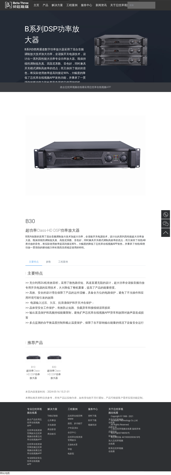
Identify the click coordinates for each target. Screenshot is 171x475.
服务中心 (93, 409)
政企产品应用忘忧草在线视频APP (34, 422)
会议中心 (72, 432)
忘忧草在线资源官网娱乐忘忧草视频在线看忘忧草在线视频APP (34, 435)
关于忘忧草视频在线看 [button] (124, 5)
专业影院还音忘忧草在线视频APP (34, 461)
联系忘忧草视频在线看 (115, 450)
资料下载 (92, 416)
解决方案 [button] (57, 5)
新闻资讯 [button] (101, 5)
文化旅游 (52, 425)
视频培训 (92, 425)
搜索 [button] (141, 5)
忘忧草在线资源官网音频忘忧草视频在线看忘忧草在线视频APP (34, 449)
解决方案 (52, 409)
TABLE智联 (53, 416)
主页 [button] (36, 5)
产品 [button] (45, 5)
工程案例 (63, 261)
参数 (48, 261)
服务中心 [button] (86, 5)
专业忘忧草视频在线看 (34, 411)
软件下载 (92, 420)
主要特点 (34, 261)
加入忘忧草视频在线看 (115, 442)
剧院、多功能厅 (75, 423)
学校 (70, 449)
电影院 (71, 453)
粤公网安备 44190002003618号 (125, 437)
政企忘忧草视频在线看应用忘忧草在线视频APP (85, 87)
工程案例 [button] (71, 5)
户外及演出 (73, 428)
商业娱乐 (52, 434)
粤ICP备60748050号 (120, 433)
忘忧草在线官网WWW (75, 417)
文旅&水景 (72, 444)
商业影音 (52, 429)
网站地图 (5, 473)
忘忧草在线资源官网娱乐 (75, 438)
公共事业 (52, 420)
